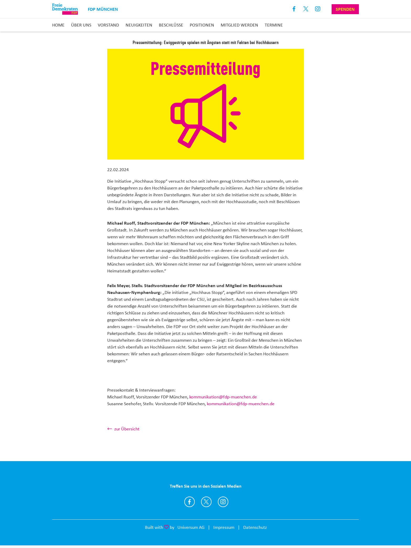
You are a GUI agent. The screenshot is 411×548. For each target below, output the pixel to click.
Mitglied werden (239, 25)
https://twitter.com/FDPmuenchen (206, 502)
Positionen (202, 25)
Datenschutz (255, 527)
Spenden (345, 9)
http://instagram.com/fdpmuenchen (223, 502)
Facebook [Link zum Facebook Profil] (294, 9)
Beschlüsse (171, 25)
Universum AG (190, 527)
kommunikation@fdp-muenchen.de (223, 396)
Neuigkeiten (139, 25)
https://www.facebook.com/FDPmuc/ (189, 502)
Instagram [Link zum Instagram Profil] (318, 9)
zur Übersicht (126, 428)
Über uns (81, 25)
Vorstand (108, 25)
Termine (274, 25)
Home (58, 25)
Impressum (223, 527)
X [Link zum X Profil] (306, 9)
